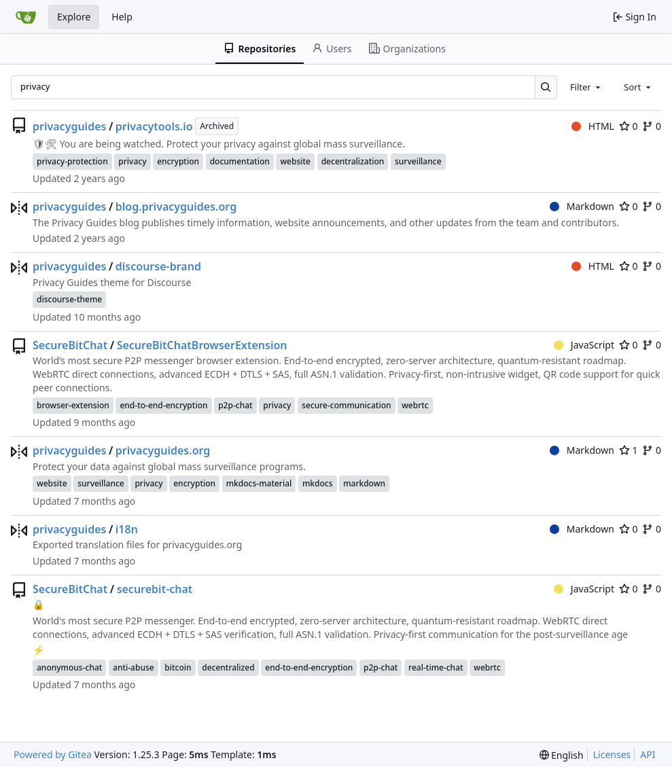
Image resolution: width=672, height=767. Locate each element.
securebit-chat (155, 589)
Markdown (582, 206)
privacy (132, 161)
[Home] (26, 17)
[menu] (562, 755)
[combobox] (586, 87)
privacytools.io (154, 126)
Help (121, 16)
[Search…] (546, 87)
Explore (73, 16)
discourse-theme (69, 299)
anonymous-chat (69, 667)
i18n (127, 529)
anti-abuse (133, 667)
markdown (364, 483)
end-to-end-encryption (163, 405)
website (295, 161)
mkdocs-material (259, 483)
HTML (592, 126)
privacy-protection (72, 161)
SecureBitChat (70, 345)
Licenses (612, 754)
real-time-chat (435, 667)
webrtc (415, 405)
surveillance (418, 161)
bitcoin (177, 667)
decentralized (228, 667)
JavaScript (584, 344)
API (647, 754)
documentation (240, 161)
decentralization (353, 161)
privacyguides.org (163, 450)
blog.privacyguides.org (176, 206)
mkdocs (317, 483)
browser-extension (73, 405)
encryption (178, 161)
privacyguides (69, 126)
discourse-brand (158, 266)
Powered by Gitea (53, 754)
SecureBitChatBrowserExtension (202, 345)
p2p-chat (235, 405)
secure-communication (346, 405)
